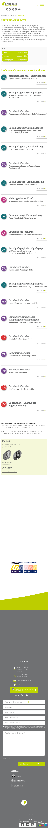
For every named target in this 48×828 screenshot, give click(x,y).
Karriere (12, 15)
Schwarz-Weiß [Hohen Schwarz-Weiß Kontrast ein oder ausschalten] (7, 9)
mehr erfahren (41, 82)
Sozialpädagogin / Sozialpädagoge (26, 146)
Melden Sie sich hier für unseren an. (24, 689)
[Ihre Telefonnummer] (24, 723)
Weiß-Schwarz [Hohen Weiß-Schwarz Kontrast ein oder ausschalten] (10, 9)
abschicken (24, 764)
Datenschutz (27, 814)
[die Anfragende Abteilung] (24, 702)
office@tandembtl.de (27, 680)
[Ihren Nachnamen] (24, 707)
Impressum (20, 814)
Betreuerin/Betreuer (19, 353)
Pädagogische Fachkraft (21, 198)
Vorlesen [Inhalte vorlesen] (19, 9)
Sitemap (33, 814)
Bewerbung (43, 823)
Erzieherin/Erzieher (19, 111)
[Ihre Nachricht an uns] (24, 743)
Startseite (9, 4)
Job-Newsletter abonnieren (26, 425)
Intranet (14, 814)
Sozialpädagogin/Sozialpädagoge (26, 92)
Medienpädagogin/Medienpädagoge (27, 76)
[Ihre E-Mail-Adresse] (24, 718)
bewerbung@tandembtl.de (9, 472)
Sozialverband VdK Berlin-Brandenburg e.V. (28, 433)
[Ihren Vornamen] (24, 712)
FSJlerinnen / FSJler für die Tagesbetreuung (22, 404)
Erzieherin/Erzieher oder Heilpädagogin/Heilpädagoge (24, 318)
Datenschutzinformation (13, 728)
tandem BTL (4, 15)
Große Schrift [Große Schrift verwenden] (16, 9)
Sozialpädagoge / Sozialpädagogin (26, 182)
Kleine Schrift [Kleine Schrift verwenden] (13, 9)
